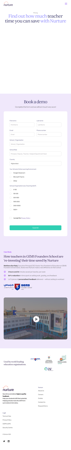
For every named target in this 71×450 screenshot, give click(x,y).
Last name (40, 121)
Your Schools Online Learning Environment (23, 169)
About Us (41, 391)
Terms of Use (7, 416)
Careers (40, 394)
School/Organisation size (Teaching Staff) (23, 186)
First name (13, 121)
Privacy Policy (25, 218)
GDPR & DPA (7, 424)
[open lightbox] (35, 318)
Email (11, 130)
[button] (65, 3)
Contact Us (41, 402)
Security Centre (8, 427)
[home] (8, 3)
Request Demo (43, 406)
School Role (13, 150)
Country (12, 159)
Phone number (41, 130)
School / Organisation (16, 140)
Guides (40, 398)
